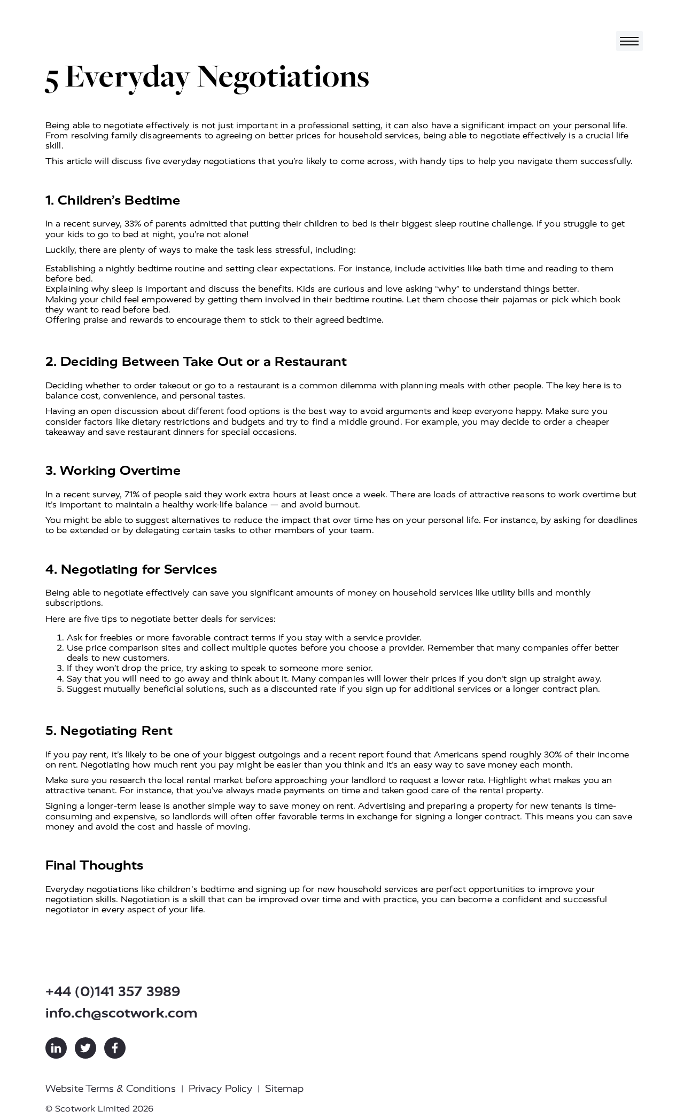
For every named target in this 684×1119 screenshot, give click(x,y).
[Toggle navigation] (629, 41)
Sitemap (284, 1088)
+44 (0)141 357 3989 (112, 991)
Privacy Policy (220, 1088)
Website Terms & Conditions (110, 1088)
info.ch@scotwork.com (121, 1013)
